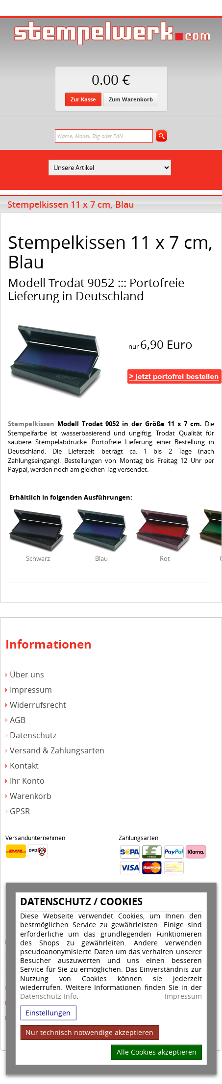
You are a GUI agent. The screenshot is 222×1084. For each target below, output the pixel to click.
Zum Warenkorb (131, 99)
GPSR (20, 811)
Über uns (27, 675)
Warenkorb (30, 796)
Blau (101, 558)
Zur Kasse (83, 99)
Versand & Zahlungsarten (57, 751)
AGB (17, 720)
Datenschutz (33, 735)
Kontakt (24, 766)
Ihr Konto (27, 781)
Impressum (183, 996)
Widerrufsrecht (38, 705)
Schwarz (38, 558)
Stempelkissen (31, 423)
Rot (165, 558)
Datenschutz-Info (48, 996)
